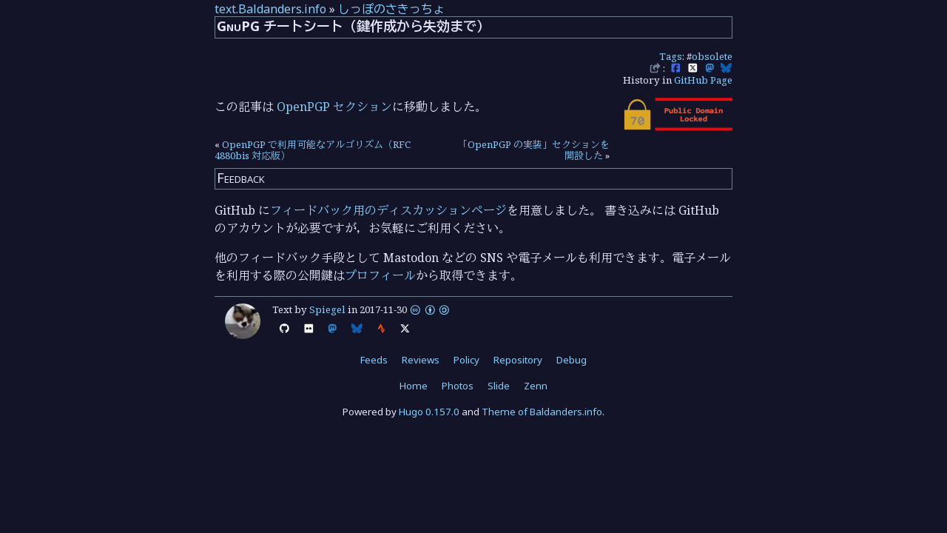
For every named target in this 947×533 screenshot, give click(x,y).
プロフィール (380, 275)
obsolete (712, 56)
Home (414, 385)
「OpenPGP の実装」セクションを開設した (534, 150)
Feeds (374, 359)
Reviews (420, 359)
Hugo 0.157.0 (429, 411)
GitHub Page (703, 80)
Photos (458, 385)
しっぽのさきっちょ (391, 9)
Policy (466, 359)
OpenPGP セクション (334, 106)
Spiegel (327, 309)
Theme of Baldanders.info (542, 411)
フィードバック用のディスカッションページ (388, 210)
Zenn (535, 385)
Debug (571, 359)
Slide (499, 385)
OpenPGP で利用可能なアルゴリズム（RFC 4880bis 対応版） (313, 150)
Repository (517, 359)
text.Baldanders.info (270, 9)
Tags (670, 56)
